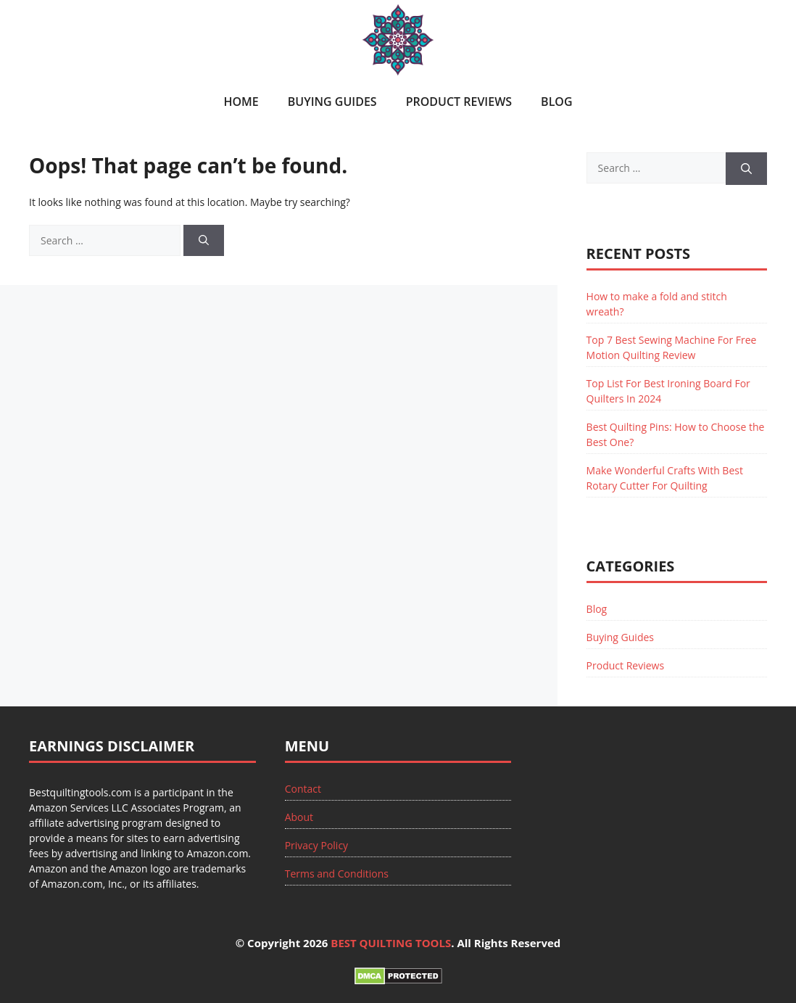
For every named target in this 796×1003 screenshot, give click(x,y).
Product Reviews (459, 102)
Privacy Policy (316, 845)
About (299, 817)
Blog (556, 102)
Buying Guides (332, 102)
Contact (303, 789)
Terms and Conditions (337, 873)
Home (240, 102)
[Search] (203, 240)
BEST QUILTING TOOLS (391, 943)
